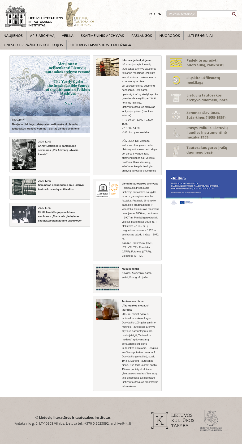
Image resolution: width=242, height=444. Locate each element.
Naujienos (13, 35)
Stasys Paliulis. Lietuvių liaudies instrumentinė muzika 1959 (207, 132)
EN (159, 14)
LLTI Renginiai (200, 35)
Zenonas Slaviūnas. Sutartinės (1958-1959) (205, 115)
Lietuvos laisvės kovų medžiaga (100, 44)
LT (150, 14)
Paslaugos (141, 35)
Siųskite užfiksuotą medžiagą (203, 80)
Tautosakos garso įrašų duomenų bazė (206, 150)
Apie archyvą (42, 35)
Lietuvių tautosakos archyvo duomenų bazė (207, 97)
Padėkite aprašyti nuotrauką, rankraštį (205, 62)
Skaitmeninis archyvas (102, 35)
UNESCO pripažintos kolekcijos (33, 44)
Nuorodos (169, 35)
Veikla (67, 35)
